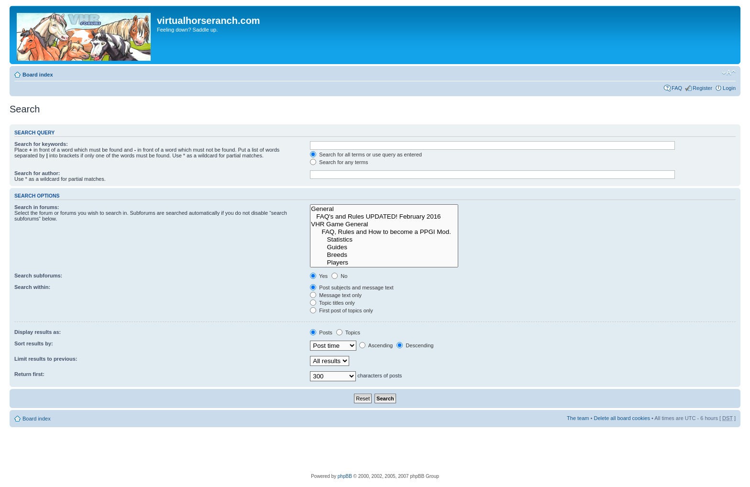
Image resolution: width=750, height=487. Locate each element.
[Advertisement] (375, 448)
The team (578, 418)
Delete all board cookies (622, 418)
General (384, 209)
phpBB (345, 476)
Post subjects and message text (351, 287)
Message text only (336, 295)
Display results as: (37, 332)
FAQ (677, 88)
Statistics (384, 240)
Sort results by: (33, 343)
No (339, 276)
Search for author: (37, 173)
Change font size (729, 72)
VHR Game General (384, 224)
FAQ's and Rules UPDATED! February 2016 (384, 217)
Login (729, 88)
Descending (415, 345)
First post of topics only (341, 310)
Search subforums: (38, 275)
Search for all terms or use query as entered (366, 154)
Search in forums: (36, 207)
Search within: (32, 287)
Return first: (29, 374)
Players (384, 262)
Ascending (376, 345)
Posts (321, 332)
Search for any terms (339, 162)
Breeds (384, 255)
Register (702, 88)
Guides (384, 247)
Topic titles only (332, 303)
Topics (348, 332)
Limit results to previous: (45, 359)
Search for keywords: (41, 144)
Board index (37, 74)
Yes (319, 276)
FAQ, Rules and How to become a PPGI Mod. (384, 232)
